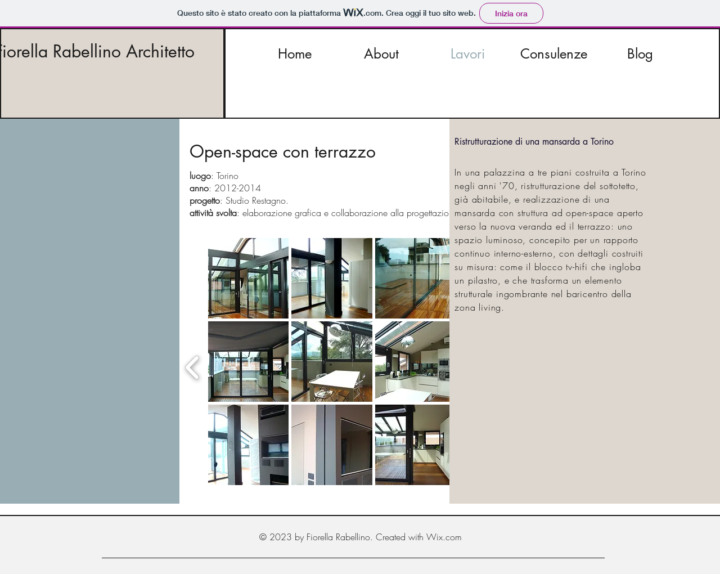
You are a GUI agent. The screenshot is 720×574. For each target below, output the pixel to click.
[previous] (192, 366)
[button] (248, 278)
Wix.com (444, 537)
